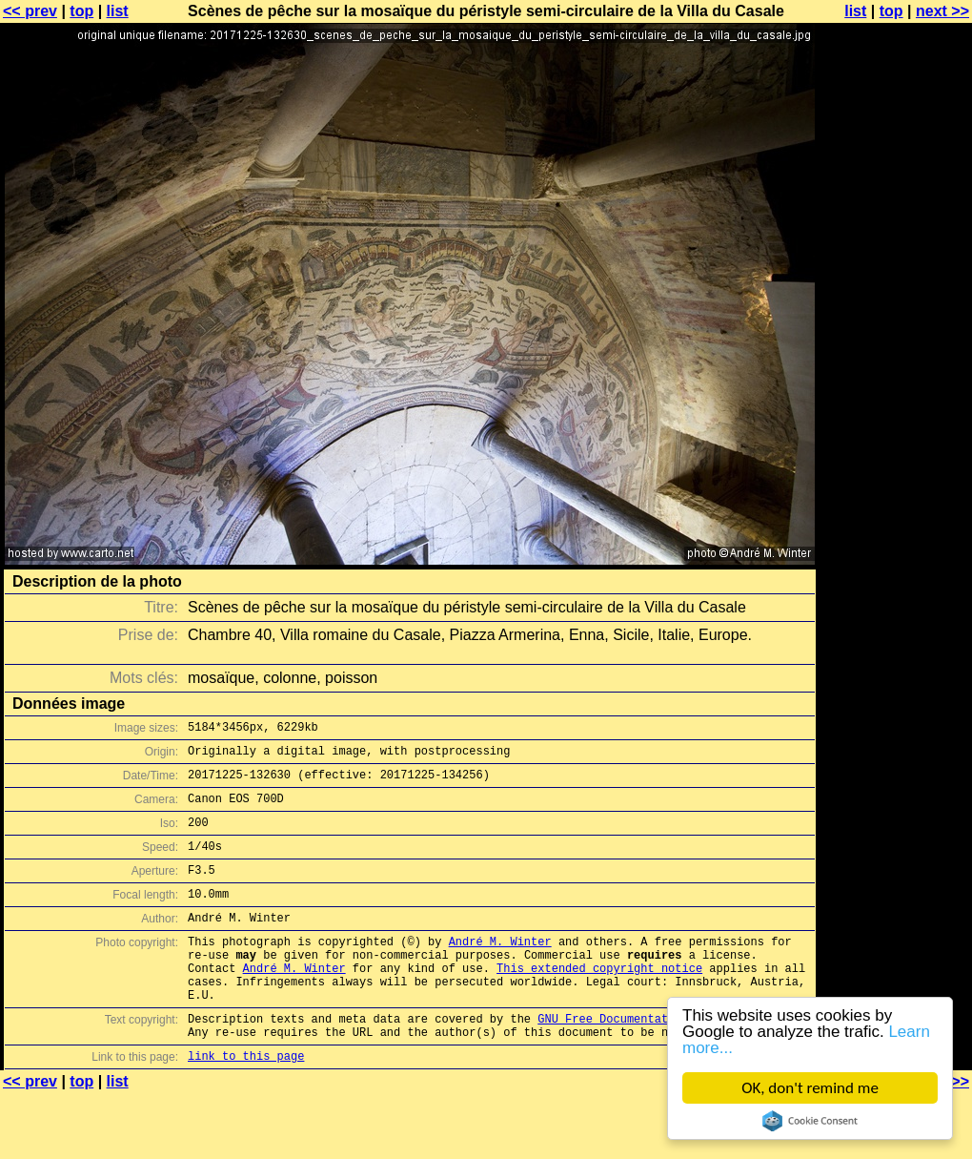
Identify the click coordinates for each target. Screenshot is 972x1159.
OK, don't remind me (810, 1088)
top (81, 11)
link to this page (246, 1104)
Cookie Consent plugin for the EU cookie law (810, 1120)
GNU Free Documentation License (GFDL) (664, 1061)
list (118, 11)
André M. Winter (500, 970)
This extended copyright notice (599, 1002)
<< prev (30, 11)
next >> (942, 11)
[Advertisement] (895, 472)
